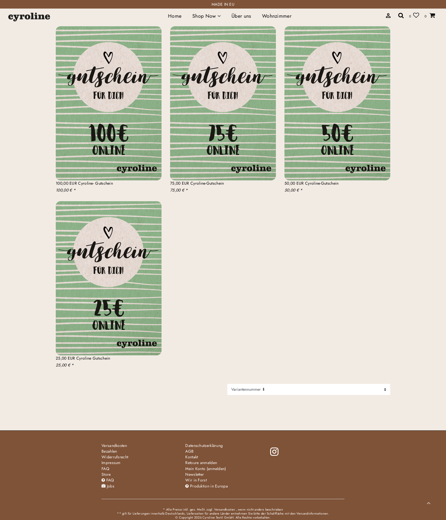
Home (175, 16)
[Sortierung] (308, 389)
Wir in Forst (196, 480)
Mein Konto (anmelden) (205, 468)
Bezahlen (109, 451)
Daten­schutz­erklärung (204, 445)
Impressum (111, 462)
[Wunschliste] (414, 15)
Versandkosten (114, 445)
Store (106, 474)
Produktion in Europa (206, 486)
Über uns (241, 16)
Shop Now (206, 16)
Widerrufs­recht (114, 457)
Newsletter (194, 474)
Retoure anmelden (201, 462)
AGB (189, 451)
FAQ (105, 468)
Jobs (107, 486)
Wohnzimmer (276, 16)
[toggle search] (401, 15)
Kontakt (191, 457)
